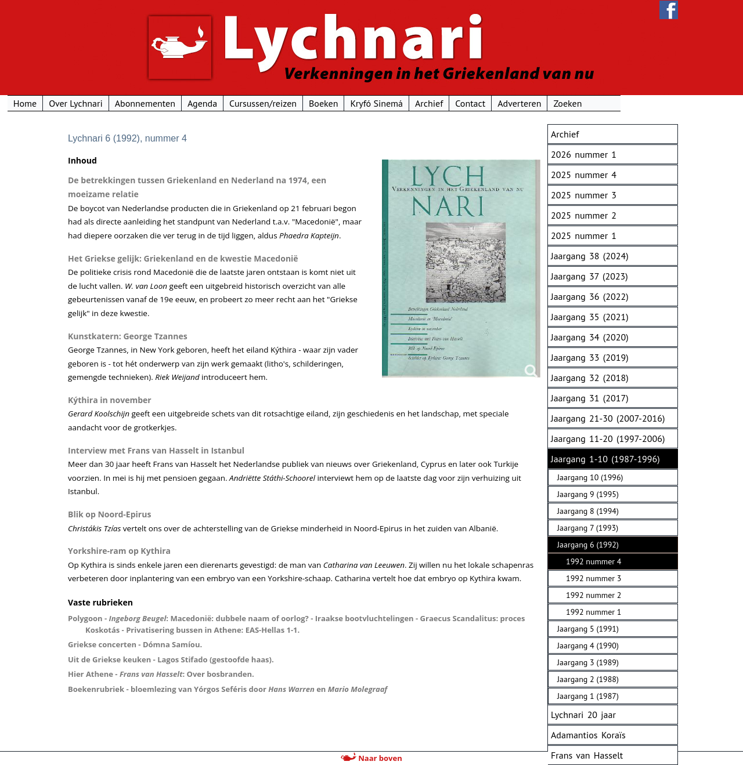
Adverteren (576, 103)
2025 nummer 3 (583, 195)
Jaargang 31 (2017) (590, 398)
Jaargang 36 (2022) (590, 296)
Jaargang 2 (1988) (588, 679)
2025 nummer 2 (583, 215)
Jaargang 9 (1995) (588, 494)
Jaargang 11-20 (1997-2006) (608, 438)
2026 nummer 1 (583, 154)
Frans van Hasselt (587, 755)
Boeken (380, 103)
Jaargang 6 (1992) (588, 544)
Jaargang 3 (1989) (588, 662)
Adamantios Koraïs (588, 735)
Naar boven (371, 758)
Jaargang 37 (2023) (589, 276)
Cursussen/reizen (320, 103)
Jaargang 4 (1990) (588, 645)
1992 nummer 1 (593, 612)
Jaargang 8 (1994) (588, 511)
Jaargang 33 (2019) (590, 357)
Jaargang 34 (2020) (590, 337)
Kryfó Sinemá (434, 103)
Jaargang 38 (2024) (590, 256)
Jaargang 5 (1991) (588, 628)
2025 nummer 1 (583, 235)
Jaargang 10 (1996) (590, 477)
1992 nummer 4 (593, 561)
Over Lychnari (133, 103)
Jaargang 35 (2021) (590, 316)
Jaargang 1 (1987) (588, 696)
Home (82, 103)
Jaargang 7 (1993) (587, 528)
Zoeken (625, 103)
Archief (486, 103)
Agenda (260, 103)
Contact (528, 103)
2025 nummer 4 (583, 174)
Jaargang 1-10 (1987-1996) (605, 459)
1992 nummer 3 (593, 578)
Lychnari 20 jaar (583, 714)
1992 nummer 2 (593, 595)
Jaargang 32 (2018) (590, 377)
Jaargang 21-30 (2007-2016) (608, 418)
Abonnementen (202, 103)
